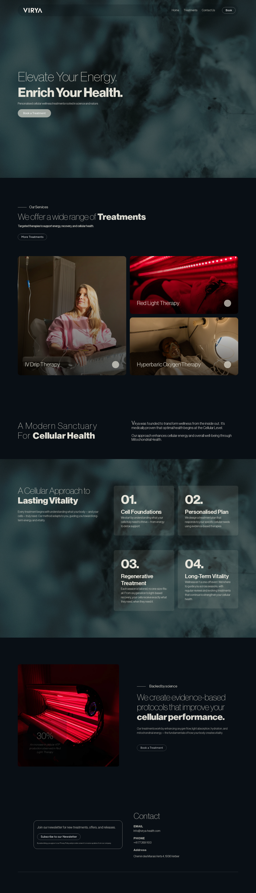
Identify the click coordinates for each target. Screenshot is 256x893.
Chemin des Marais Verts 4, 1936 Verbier (156, 856)
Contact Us (208, 10)
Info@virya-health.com (147, 831)
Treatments (190, 10)
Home (175, 10)
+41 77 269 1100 (143, 842)
